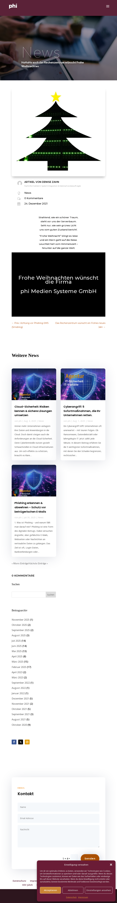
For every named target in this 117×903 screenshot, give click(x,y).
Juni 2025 (17, 646)
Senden (90, 858)
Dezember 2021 (20, 698)
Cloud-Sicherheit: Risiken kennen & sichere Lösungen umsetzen (33, 411)
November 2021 (20, 703)
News (27, 192)
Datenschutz (71, 897)
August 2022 (19, 688)
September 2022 (21, 682)
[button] (111, 864)
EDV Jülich (27, 884)
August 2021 (19, 719)
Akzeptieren (50, 890)
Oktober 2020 (19, 724)
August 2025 (19, 635)
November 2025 (20, 619)
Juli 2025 (16, 640)
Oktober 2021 (19, 709)
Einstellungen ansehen (99, 890)
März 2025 (17, 661)
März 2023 (17, 677)
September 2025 (21, 630)
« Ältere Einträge (20, 563)
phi (20, 421)
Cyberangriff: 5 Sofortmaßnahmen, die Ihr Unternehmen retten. (82, 411)
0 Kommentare (33, 198)
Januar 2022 (18, 693)
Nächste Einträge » (38, 563)
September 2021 (21, 714)
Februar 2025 (19, 667)
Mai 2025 (17, 651)
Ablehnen (73, 890)
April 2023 (17, 672)
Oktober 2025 (19, 625)
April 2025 (17, 656)
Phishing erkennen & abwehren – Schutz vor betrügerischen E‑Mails (30, 507)
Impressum (83, 897)
